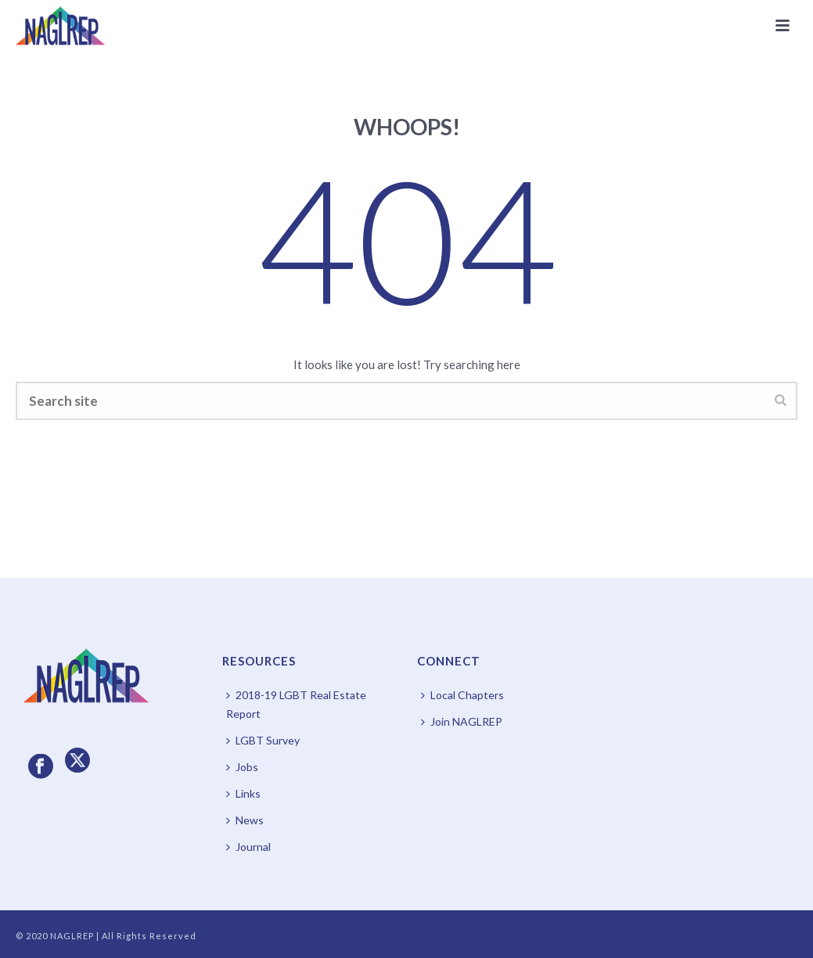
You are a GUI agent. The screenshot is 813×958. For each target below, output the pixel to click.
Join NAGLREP (461, 721)
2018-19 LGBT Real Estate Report (296, 704)
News (245, 820)
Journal (248, 846)
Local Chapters (462, 694)
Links (243, 793)
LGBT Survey (263, 740)
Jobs (242, 766)
